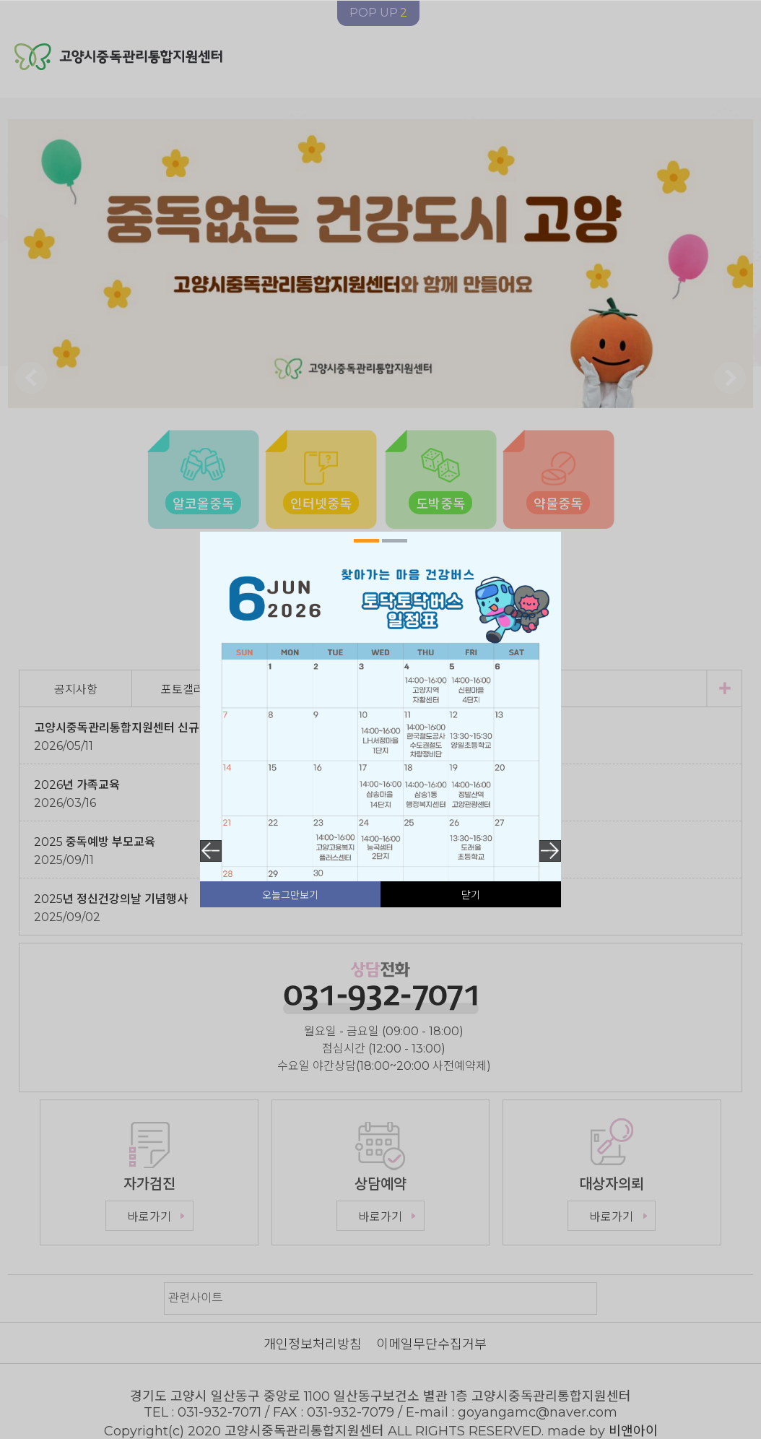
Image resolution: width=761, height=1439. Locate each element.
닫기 (470, 895)
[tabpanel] (380, 787)
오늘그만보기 (290, 895)
